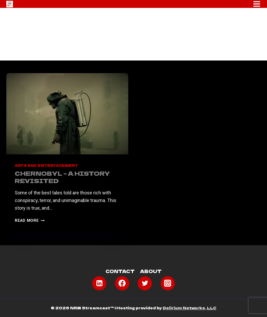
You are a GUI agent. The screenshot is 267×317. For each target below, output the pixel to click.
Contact (120, 271)
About (150, 271)
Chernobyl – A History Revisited (62, 177)
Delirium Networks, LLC (189, 307)
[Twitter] (145, 283)
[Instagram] (168, 283)
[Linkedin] (99, 283)
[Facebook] (122, 283)
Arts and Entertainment (46, 165)
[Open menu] (257, 4)
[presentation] (67, 113)
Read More (29, 220)
